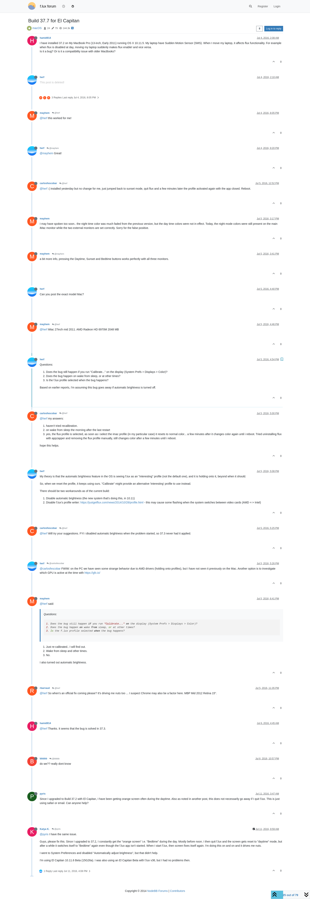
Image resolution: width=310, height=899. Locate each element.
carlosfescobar (48, 183)
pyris (42, 793)
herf (42, 77)
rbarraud (45, 688)
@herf (56, 113)
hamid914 (45, 38)
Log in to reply (273, 28)
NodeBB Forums (157, 890)
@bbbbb (54, 759)
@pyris (56, 829)
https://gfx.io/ (92, 572)
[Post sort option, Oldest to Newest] (259, 28)
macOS (37, 28)
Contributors (177, 890)
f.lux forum (48, 6)
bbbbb (43, 758)
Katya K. (44, 829)
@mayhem (53, 148)
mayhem (45, 113)
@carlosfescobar (55, 563)
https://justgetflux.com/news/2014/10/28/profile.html (111, 502)
